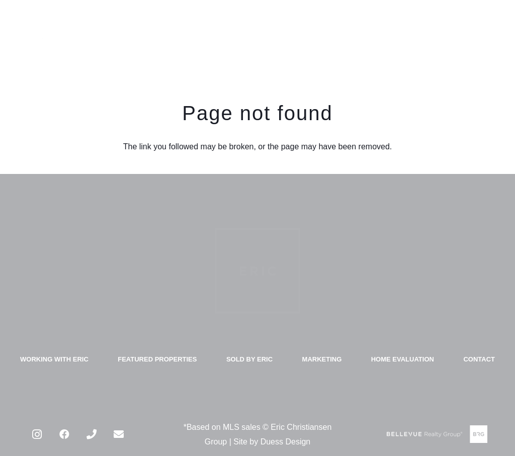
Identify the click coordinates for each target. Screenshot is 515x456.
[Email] (118, 434)
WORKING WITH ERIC (54, 359)
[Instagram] (37, 434)
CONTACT (479, 359)
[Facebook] (64, 434)
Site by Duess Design (271, 441)
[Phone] (91, 434)
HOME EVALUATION (402, 359)
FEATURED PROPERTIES (157, 359)
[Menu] (497, 39)
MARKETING (322, 359)
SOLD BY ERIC (249, 359)
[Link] (35, 40)
